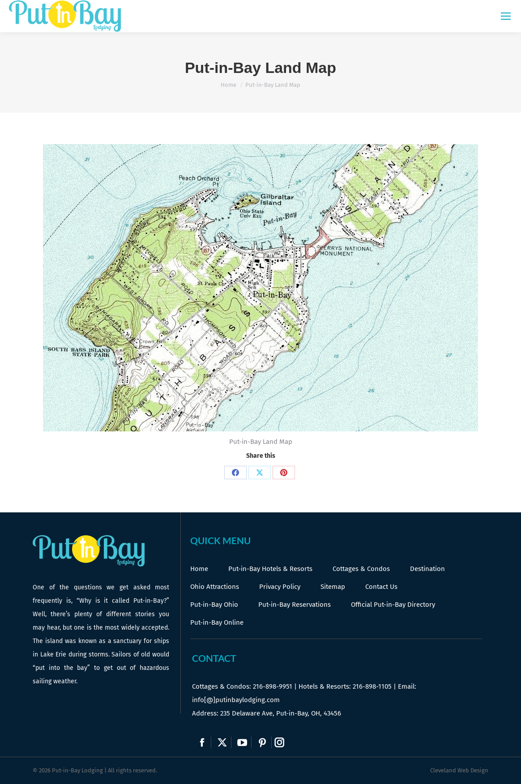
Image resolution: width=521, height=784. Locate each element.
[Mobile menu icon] (506, 16)
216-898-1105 (372, 686)
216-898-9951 (272, 686)
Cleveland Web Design (459, 770)
